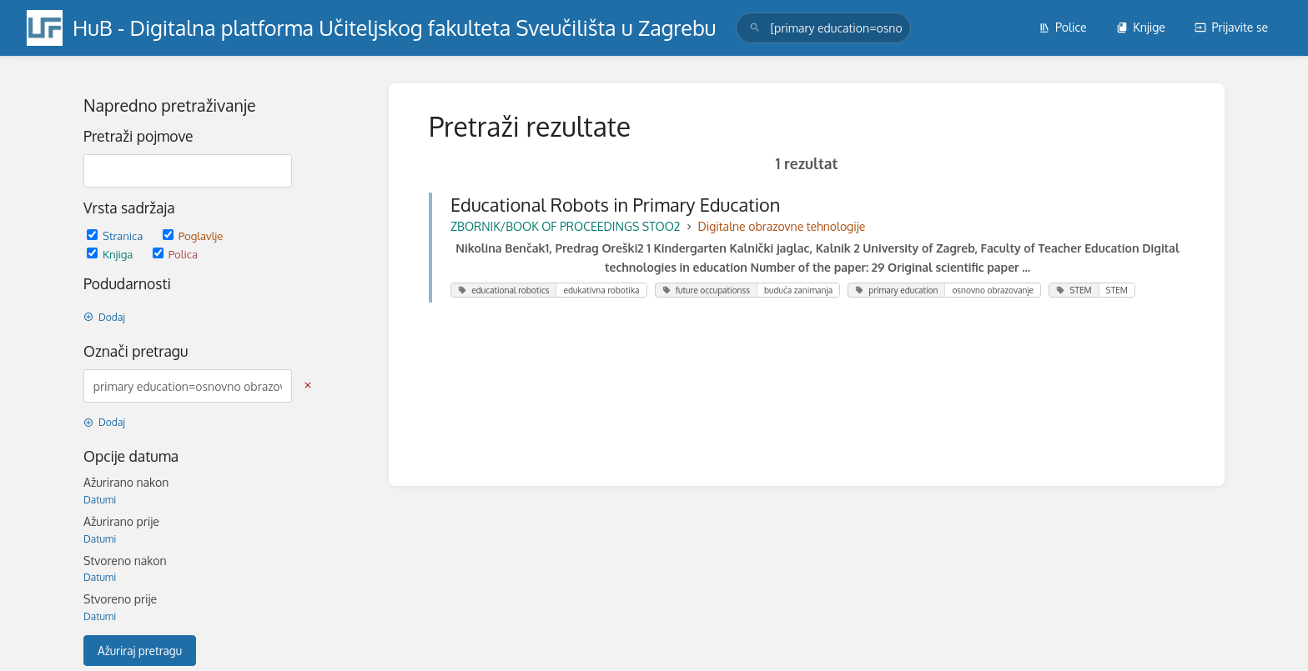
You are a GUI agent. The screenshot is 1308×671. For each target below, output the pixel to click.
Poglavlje (193, 235)
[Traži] (755, 28)
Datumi (99, 499)
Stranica (116, 235)
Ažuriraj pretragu (140, 650)
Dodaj (104, 317)
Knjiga (111, 254)
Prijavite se (1231, 27)
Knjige (1140, 27)
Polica (175, 254)
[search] (823, 28)
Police (1063, 27)
